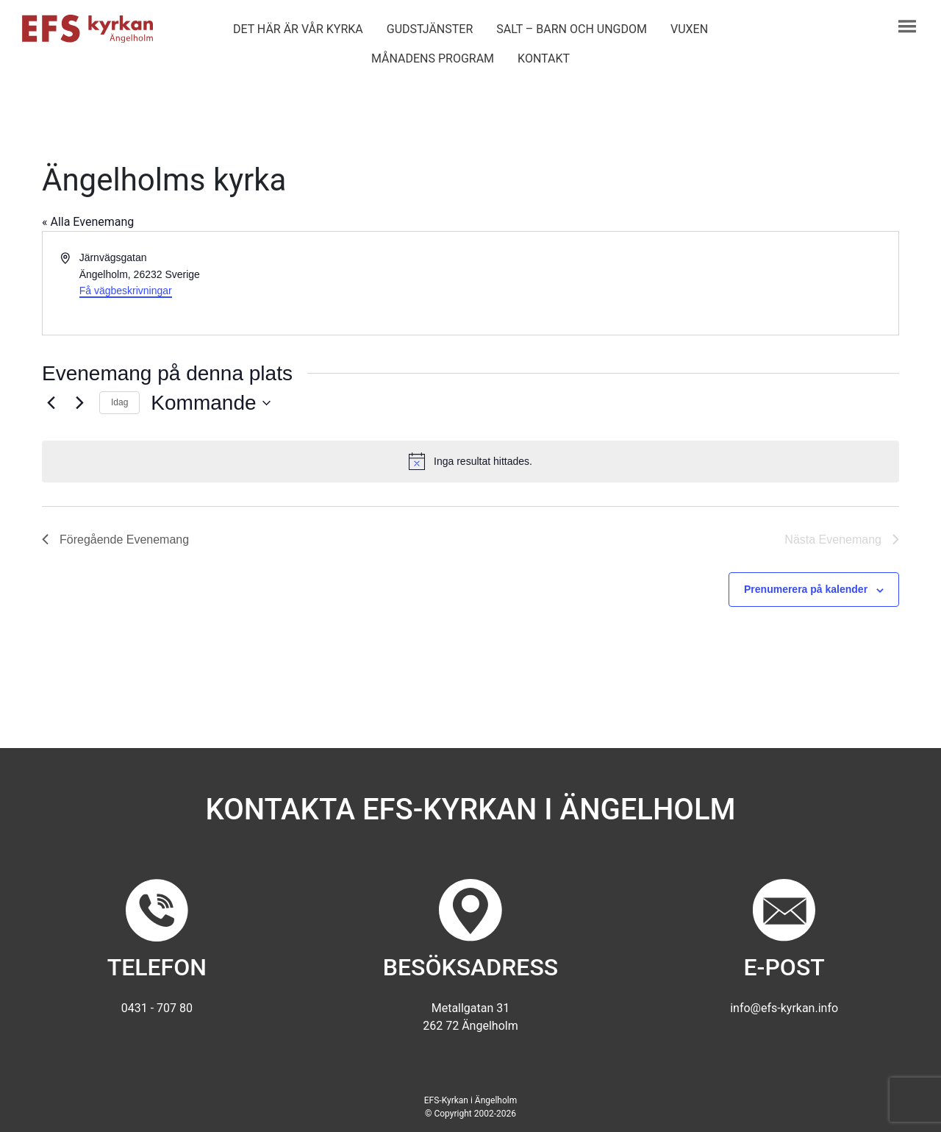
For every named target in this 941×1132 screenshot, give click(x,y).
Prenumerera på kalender (805, 589)
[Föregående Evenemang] (51, 403)
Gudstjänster (430, 29)
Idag (119, 402)
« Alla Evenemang (88, 222)
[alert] (470, 461)
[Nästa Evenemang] (79, 403)
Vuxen (689, 29)
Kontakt (544, 58)
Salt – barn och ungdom (571, 29)
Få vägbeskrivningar (125, 290)
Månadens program (432, 58)
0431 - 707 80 (157, 1008)
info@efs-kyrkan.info (784, 1008)
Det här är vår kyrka (298, 29)
